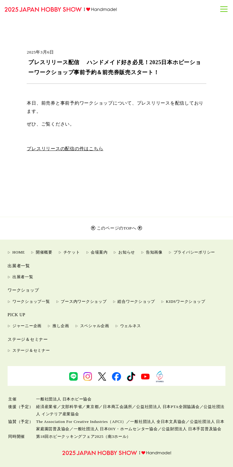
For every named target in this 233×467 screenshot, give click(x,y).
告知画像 (154, 252)
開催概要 (44, 252)
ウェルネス (130, 325)
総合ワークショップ (136, 301)
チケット (71, 252)
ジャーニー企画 (27, 325)
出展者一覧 (22, 277)
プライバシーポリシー (194, 252)
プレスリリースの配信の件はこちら (65, 148)
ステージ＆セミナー (31, 350)
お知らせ (126, 252)
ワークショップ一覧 (31, 301)
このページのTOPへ (116, 228)
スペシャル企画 (94, 325)
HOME (18, 252)
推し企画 (60, 325)
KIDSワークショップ (185, 301)
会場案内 (99, 252)
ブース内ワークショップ (83, 301)
